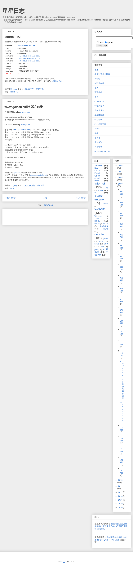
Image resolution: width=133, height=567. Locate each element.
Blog (96, 168)
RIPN (12, 92)
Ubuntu (105, 203)
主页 (45, 198)
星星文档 (123, 524)
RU (17, 92)
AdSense (98, 166)
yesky (97, 250)
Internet (100, 183)
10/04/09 (121, 322)
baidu (97, 221)
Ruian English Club (103, 151)
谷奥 (96, 88)
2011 (120, 486)
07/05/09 (121, 290)
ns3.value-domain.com (28, 61)
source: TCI (13, 36)
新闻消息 (106, 526)
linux (101, 241)
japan (106, 238)
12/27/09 (121, 472)
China (98, 170)
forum (105, 229)
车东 (96, 70)
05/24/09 (121, 246)
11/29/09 (121, 429)
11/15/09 (121, 343)
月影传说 (98, 142)
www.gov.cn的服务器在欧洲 (24, 107)
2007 (120, 172)
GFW (12, 188)
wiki (102, 247)
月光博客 (98, 147)
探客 (96, 133)
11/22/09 (121, 354)
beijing (97, 224)
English (97, 173)
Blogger (63, 561)
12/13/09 (121, 450)
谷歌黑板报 (99, 83)
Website (100, 209)
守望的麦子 (99, 106)
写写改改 (98, 92)
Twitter (97, 129)
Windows (98, 216)
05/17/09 (121, 236)
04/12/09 (121, 214)
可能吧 (97, 79)
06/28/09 (121, 279)
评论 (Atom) (48, 205)
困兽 (96, 97)
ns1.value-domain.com (28, 56)
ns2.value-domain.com (29, 58)
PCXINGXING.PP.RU (26, 46)
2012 (120, 492)
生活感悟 (101, 253)
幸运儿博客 (99, 110)
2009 (120, 184)
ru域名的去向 (56, 81)
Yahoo (97, 218)
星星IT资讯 (99, 115)
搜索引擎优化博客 (102, 74)
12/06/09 (121, 439)
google (99, 234)
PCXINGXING (117, 526)
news (97, 244)
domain (104, 226)
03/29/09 (121, 193)
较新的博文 (10, 198)
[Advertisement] (37, 216)
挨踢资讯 (101, 529)
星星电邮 (98, 526)
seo (106, 243)
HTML (97, 181)
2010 (120, 480)
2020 (120, 507)
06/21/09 (121, 268)
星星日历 (115, 524)
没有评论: (40, 89)
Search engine (99, 197)
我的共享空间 (100, 124)
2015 (120, 500)
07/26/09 (121, 311)
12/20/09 (121, 461)
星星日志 (13, 11)
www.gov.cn (25, 112)
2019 (120, 503)
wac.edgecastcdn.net (21, 130)
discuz (105, 224)
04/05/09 (121, 203)
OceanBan (99, 101)
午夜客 (97, 138)
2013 (120, 496)
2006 (120, 165)
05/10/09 (121, 225)
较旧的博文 (80, 198)
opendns (17, 173)
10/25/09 (121, 332)
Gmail (97, 178)
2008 (120, 178)
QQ (106, 188)
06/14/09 (121, 257)
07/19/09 (121, 300)
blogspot (98, 119)
